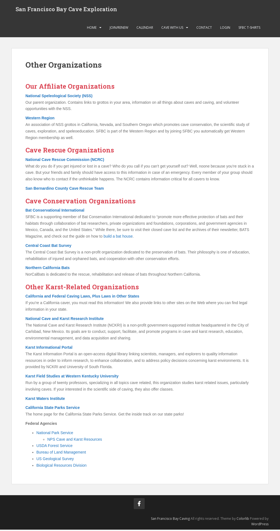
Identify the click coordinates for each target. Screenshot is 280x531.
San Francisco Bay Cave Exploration (66, 9)
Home (92, 28)
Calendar (144, 28)
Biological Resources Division (61, 466)
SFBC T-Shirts (249, 28)
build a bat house (118, 237)
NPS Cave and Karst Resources (74, 440)
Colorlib (243, 519)
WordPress (260, 525)
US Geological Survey (55, 460)
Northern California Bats (47, 269)
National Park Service (54, 434)
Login (225, 28)
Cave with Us (172, 28)
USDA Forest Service (54, 447)
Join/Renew (119, 28)
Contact (204, 28)
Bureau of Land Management (61, 453)
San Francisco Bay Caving (170, 519)
